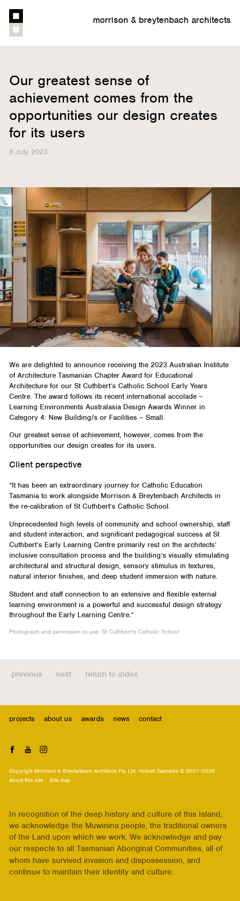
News (121, 718)
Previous (26, 674)
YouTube (28, 749)
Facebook (12, 749)
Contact (150, 718)
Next (63, 674)
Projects (22, 718)
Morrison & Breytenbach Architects (162, 20)
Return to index (111, 674)
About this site (26, 780)
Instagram (43, 749)
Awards (92, 718)
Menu (224, 33)
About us (58, 718)
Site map (60, 780)
